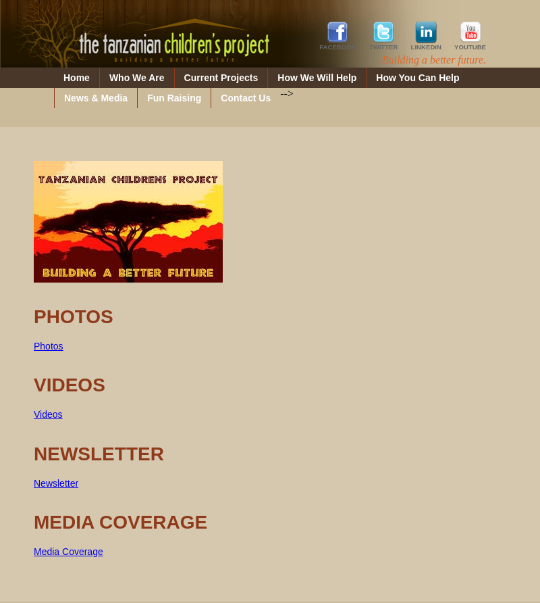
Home (76, 77)
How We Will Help (316, 77)
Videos (48, 414)
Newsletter (56, 483)
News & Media (96, 98)
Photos (48, 346)
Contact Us (246, 98)
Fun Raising (174, 98)
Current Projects (221, 77)
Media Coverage (68, 551)
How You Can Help (417, 77)
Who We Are (137, 77)
